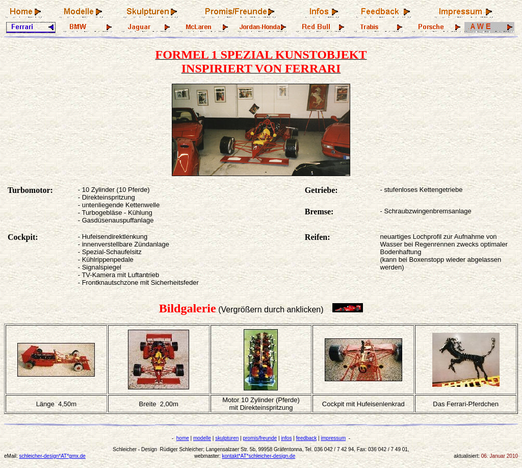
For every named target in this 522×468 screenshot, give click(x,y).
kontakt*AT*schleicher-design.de (258, 456)
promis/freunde (260, 438)
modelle (202, 438)
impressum (333, 438)
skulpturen (227, 438)
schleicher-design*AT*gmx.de (52, 456)
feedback (306, 438)
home (182, 438)
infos (286, 438)
